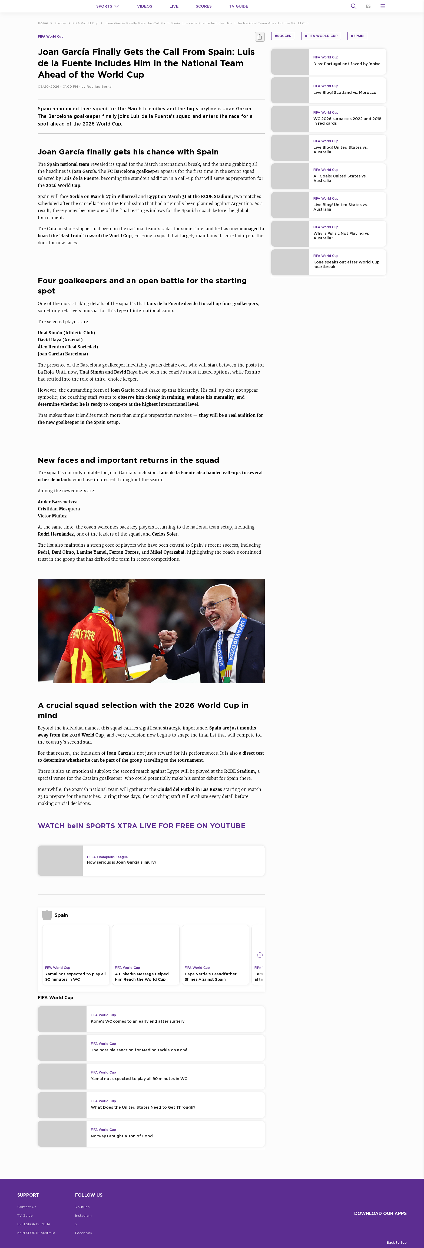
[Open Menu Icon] (383, 6)
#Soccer (283, 36)
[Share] (260, 37)
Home (43, 23)
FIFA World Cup (85, 23)
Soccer (60, 23)
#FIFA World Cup (321, 36)
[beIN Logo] (57, 6)
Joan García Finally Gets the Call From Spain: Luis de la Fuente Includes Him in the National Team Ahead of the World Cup (207, 23)
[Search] (353, 6)
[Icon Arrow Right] (260, 955)
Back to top (397, 1242)
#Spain (357, 36)
